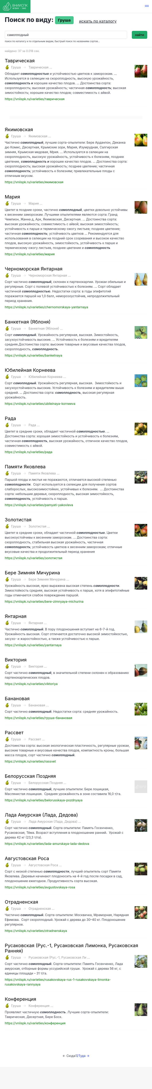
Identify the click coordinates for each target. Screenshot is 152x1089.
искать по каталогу (98, 21)
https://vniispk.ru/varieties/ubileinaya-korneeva (40, 404)
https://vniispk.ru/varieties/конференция (35, 1023)
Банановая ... (38, 705)
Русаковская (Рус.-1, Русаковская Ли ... (59, 957)
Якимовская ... (39, 136)
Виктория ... (37, 666)
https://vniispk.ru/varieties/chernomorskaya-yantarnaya (46, 307)
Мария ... (35, 203)
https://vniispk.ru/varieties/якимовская (34, 182)
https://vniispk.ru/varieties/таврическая (35, 99)
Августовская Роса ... (45, 865)
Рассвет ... (36, 739)
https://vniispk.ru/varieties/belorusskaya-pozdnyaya (44, 800)
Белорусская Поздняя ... (47, 783)
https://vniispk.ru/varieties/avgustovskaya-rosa (40, 887)
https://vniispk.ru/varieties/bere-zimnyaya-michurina (44, 601)
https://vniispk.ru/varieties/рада (28, 452)
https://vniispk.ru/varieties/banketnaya (33, 355)
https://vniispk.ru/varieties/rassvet (30, 761)
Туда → (83, 1056)
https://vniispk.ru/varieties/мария (30, 254)
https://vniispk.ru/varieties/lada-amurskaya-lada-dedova (47, 844)
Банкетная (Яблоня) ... (45, 328)
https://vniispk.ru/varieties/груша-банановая (38, 718)
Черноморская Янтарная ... (49, 275)
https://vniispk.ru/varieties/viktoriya (31, 684)
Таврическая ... (40, 67)
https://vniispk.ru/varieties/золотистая (33, 558)
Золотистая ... (39, 526)
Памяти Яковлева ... (43, 473)
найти (139, 35)
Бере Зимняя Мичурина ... (48, 579)
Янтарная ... (37, 623)
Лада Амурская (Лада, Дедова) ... (54, 821)
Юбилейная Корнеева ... (47, 377)
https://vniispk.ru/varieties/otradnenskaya (36, 931)
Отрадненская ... (41, 909)
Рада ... (34, 425)
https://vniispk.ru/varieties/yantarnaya (33, 645)
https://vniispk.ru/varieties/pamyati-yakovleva (39, 505)
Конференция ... (40, 1006)
